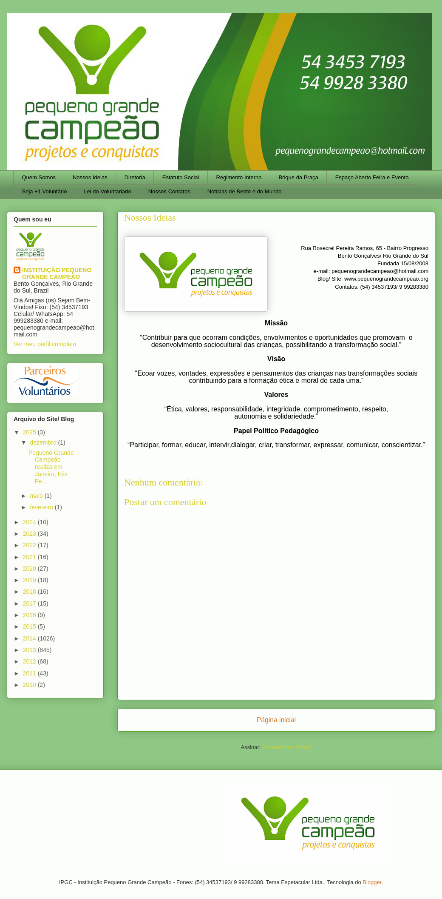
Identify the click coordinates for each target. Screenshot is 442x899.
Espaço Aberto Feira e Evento (372, 177)
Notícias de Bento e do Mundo (244, 191)
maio (37, 495)
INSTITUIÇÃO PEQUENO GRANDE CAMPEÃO (56, 273)
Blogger (372, 882)
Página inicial (276, 720)
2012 (30, 661)
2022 (30, 545)
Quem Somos (39, 177)
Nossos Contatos (169, 191)
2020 (30, 568)
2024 (30, 522)
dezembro (44, 442)
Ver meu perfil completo (45, 344)
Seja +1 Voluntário (44, 191)
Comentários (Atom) (287, 747)
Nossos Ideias (90, 177)
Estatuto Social (180, 177)
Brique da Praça (298, 177)
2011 (30, 673)
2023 (30, 533)
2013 (30, 649)
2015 (30, 626)
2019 (30, 580)
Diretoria (135, 177)
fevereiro (42, 507)
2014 (30, 638)
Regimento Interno (238, 177)
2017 (30, 603)
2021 (30, 557)
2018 (30, 591)
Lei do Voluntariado (107, 191)
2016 (30, 615)
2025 (30, 432)
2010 (30, 684)
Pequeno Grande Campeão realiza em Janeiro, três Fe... (51, 467)
